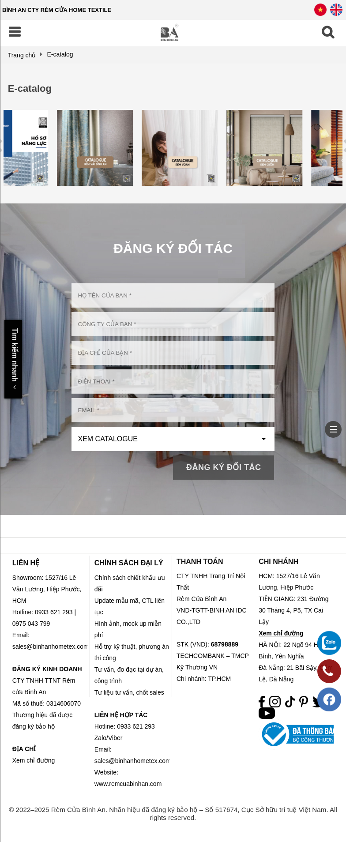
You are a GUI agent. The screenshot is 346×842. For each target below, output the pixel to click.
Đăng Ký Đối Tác (223, 467)
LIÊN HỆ (25, 563)
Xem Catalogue (108, 439)
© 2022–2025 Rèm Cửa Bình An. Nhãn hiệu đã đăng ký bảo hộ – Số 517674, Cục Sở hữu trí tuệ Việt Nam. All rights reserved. (173, 813)
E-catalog (30, 88)
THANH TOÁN (200, 561)
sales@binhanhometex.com (132, 760)
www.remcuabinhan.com (128, 783)
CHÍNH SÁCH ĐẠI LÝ (128, 563)
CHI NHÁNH (278, 561)
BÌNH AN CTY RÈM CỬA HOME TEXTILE (56, 10)
